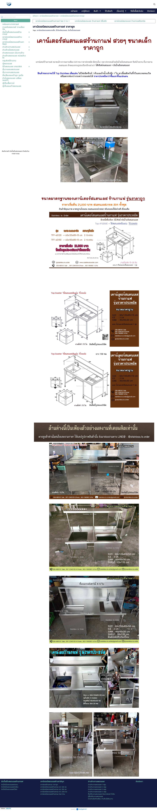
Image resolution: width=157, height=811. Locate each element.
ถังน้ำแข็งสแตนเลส (74, 30)
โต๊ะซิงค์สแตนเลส (61, 30)
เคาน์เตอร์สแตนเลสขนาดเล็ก (46, 30)
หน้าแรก (35, 16)
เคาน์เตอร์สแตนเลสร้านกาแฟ (49, 16)
